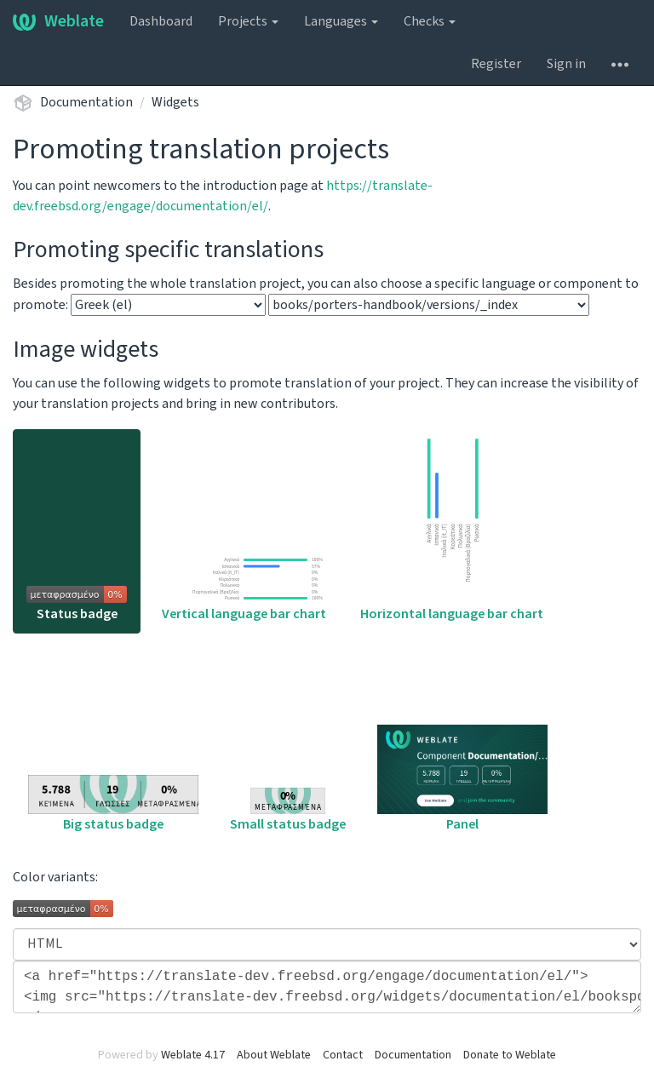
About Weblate (274, 1055)
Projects (248, 21)
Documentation (86, 102)
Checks (430, 21)
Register (496, 63)
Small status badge (288, 811)
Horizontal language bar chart (451, 528)
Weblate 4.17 (193, 1055)
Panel (462, 779)
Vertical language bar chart (243, 588)
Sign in (566, 63)
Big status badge (113, 804)
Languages (341, 21)
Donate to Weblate (509, 1055)
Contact (343, 1055)
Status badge (76, 604)
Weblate (58, 21)
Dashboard (160, 21)
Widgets (175, 102)
